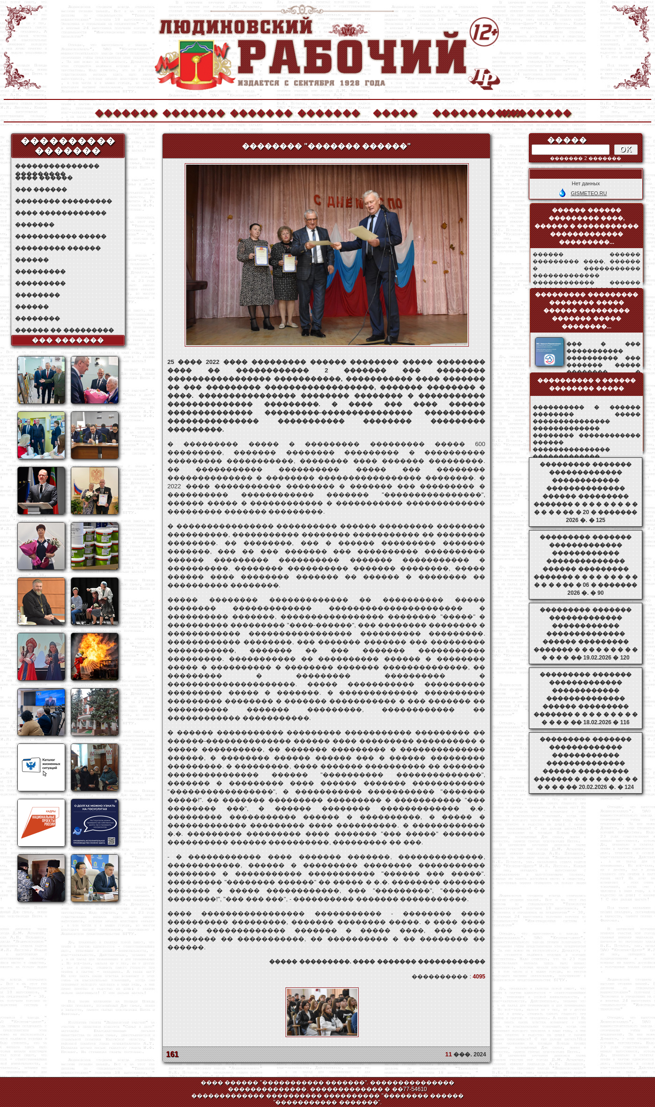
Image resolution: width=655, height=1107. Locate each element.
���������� (463, 111)
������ (32, 260)
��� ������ (41, 189)
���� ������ (44, 177)
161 (172, 1054)
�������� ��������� (63, 201)
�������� (531, 111)
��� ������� (68, 340)
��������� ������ (58, 248)
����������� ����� (60, 236)
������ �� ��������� (64, 330)
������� (126, 111)
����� (395, 111)
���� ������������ (60, 213)
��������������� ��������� (57, 166)
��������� (40, 271)
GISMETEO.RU (589, 193)
